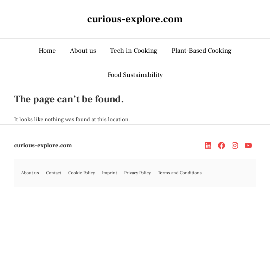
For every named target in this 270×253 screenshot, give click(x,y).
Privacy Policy (137, 173)
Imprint (109, 173)
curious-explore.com (43, 145)
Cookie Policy (81, 173)
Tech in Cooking (134, 50)
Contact (53, 173)
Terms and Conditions (180, 173)
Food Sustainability (135, 75)
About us (83, 50)
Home (47, 50)
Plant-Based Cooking (202, 50)
